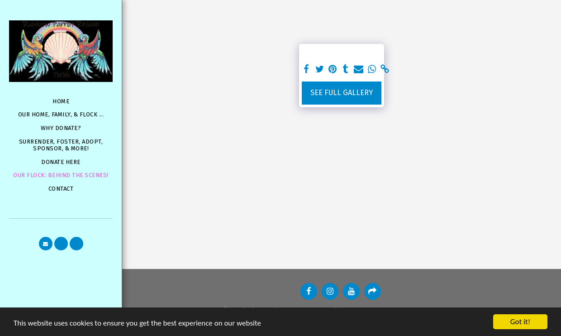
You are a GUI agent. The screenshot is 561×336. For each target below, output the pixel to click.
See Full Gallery (341, 92)
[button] (45, 243)
